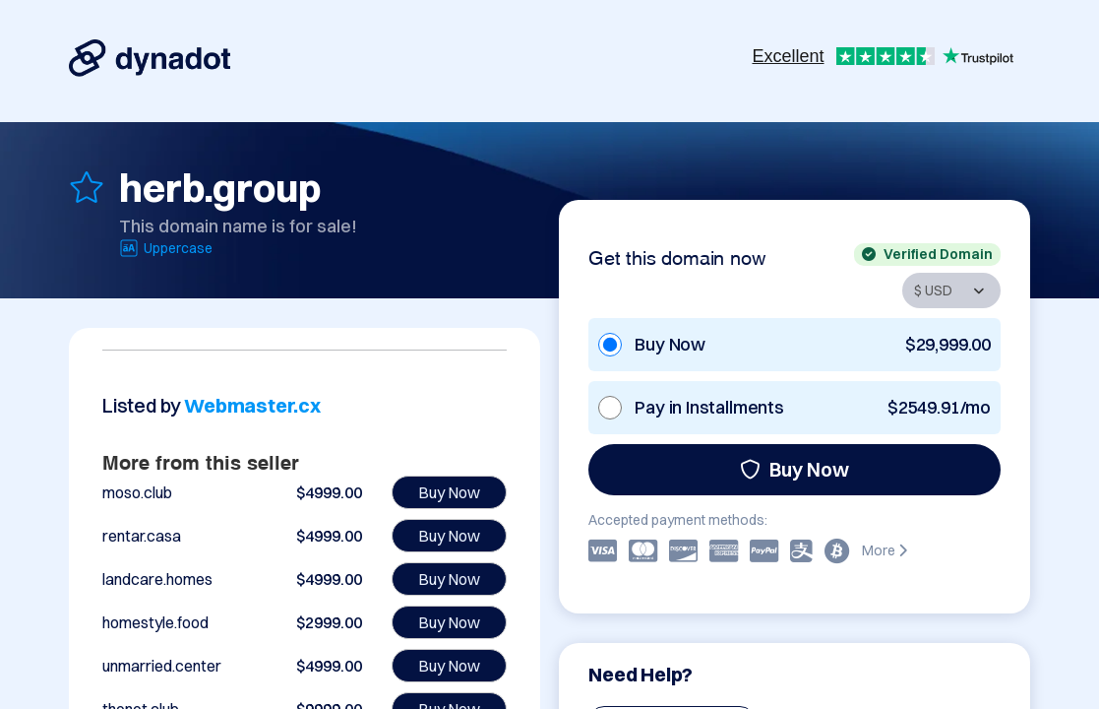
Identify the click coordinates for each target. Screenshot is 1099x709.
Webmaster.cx (252, 405)
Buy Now (794, 469)
